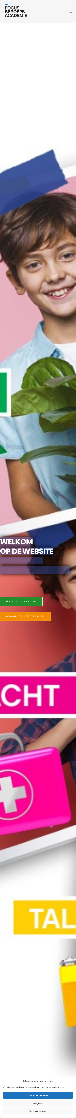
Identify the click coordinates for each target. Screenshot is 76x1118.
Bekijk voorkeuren (38, 1111)
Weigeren (38, 1103)
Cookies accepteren (38, 1095)
